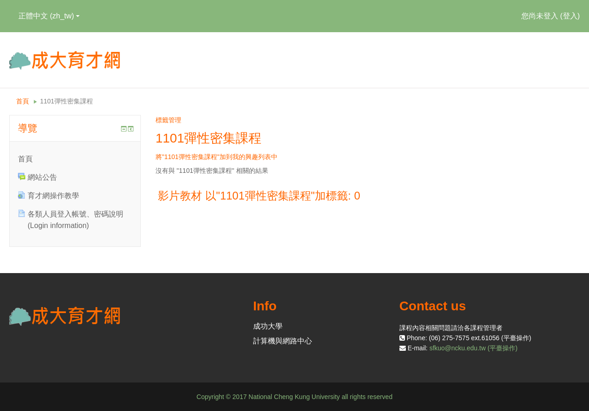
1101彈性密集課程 (66, 101)
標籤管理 (168, 120)
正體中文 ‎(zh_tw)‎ (49, 16)
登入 (570, 16)
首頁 (22, 101)
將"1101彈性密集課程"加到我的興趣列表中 (216, 156)
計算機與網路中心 (282, 341)
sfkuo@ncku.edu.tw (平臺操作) (473, 348)
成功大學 (268, 326)
